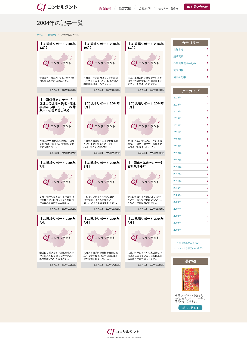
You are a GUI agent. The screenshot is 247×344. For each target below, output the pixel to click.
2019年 (177, 146)
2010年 (177, 187)
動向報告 (178, 70)
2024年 (177, 111)
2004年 (177, 229)
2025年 (177, 104)
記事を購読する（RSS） (188, 243)
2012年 (177, 174)
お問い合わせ (199, 6)
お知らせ (178, 49)
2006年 (177, 215)
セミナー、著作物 (168, 8)
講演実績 (178, 56)
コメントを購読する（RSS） (191, 248)
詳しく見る (189, 307)
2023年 (177, 118)
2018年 (177, 153)
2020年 (177, 139)
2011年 (177, 181)
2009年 (177, 195)
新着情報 (105, 8)
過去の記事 (180, 77)
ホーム (40, 35)
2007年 (177, 208)
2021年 (177, 132)
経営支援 (125, 8)
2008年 (177, 201)
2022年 (177, 125)
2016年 (177, 167)
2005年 (177, 222)
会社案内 (145, 8)
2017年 (177, 160)
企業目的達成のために (186, 63)
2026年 (177, 97)
